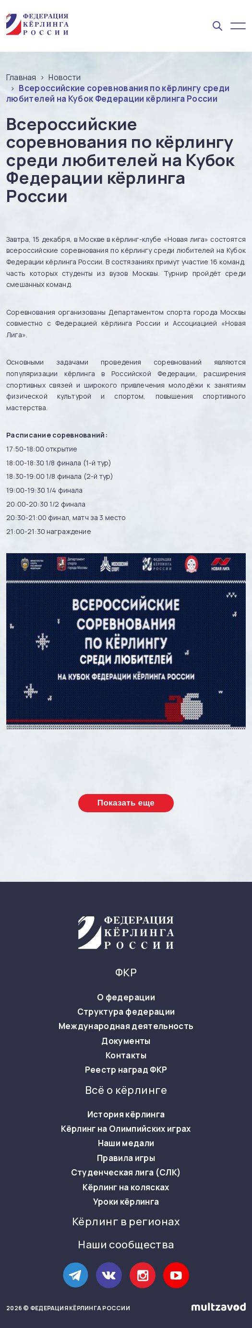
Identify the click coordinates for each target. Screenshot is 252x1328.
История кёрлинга (126, 1114)
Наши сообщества (126, 1245)
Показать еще (126, 802)
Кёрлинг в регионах (126, 1222)
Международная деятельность (126, 1026)
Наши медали (126, 1143)
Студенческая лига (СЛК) (126, 1172)
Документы (125, 1041)
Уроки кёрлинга (126, 1202)
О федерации (126, 997)
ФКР (126, 973)
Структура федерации (126, 1012)
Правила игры (126, 1158)
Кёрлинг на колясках (126, 1187)
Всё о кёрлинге (126, 1090)
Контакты (126, 1055)
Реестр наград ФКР (126, 1070)
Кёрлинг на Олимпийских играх (126, 1129)
